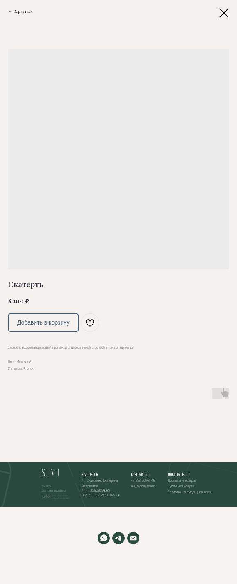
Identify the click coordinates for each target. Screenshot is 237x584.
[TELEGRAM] (118, 538)
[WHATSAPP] (104, 538)
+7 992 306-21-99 (143, 480)
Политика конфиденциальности (190, 491)
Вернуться (23, 11)
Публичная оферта (181, 485)
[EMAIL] (133, 538)
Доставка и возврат (182, 480)
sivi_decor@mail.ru (143, 485)
